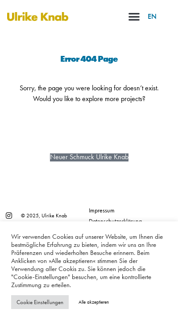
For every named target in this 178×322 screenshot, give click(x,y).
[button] (134, 16)
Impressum (102, 210)
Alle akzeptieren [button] (94, 302)
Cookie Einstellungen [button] (40, 302)
